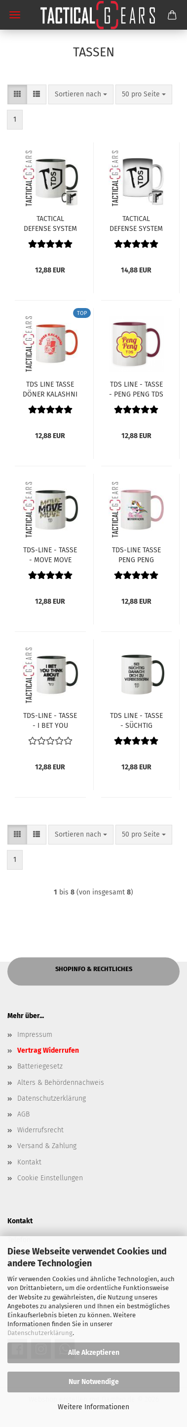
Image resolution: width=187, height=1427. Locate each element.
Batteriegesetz (40, 1066)
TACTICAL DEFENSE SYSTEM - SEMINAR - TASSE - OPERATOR (50, 223)
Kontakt (29, 1162)
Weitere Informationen (93, 1407)
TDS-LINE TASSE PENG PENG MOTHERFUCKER (136, 554)
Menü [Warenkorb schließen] (14, 14)
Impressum (34, 1034)
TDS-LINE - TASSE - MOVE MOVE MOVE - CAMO (50, 554)
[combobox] (80, 94)
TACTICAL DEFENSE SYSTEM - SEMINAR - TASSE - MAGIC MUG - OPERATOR (136, 223)
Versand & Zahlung (46, 1146)
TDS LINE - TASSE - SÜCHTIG (136, 720)
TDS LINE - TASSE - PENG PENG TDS (136, 388)
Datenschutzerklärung (40, 1333)
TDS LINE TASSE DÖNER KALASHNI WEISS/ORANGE (50, 388)
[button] (17, 94)
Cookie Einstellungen (50, 1178)
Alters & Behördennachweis (60, 1082)
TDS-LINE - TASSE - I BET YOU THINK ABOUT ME (50, 720)
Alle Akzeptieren (93, 1352)
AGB (23, 1114)
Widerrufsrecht (40, 1130)
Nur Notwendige (94, 1382)
